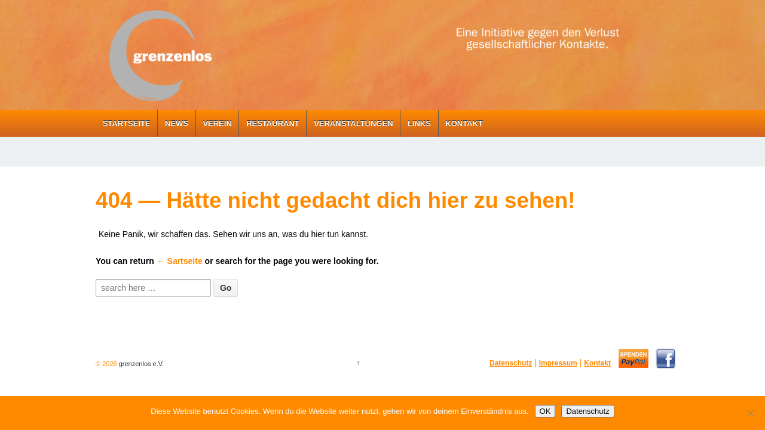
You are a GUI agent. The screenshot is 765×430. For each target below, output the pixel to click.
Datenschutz (510, 363)
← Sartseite (180, 261)
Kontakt (464, 123)
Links (419, 123)
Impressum (558, 363)
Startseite (127, 123)
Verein (217, 123)
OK (545, 411)
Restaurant (272, 123)
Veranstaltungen (353, 123)
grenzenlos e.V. (140, 363)
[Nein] (750, 413)
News (176, 123)
